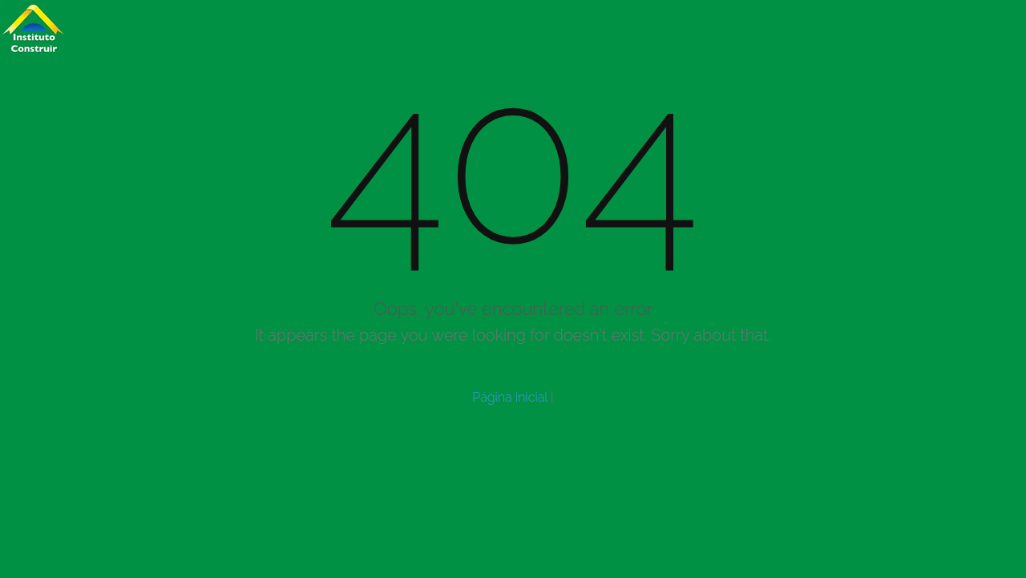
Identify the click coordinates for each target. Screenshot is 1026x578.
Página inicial (509, 397)
